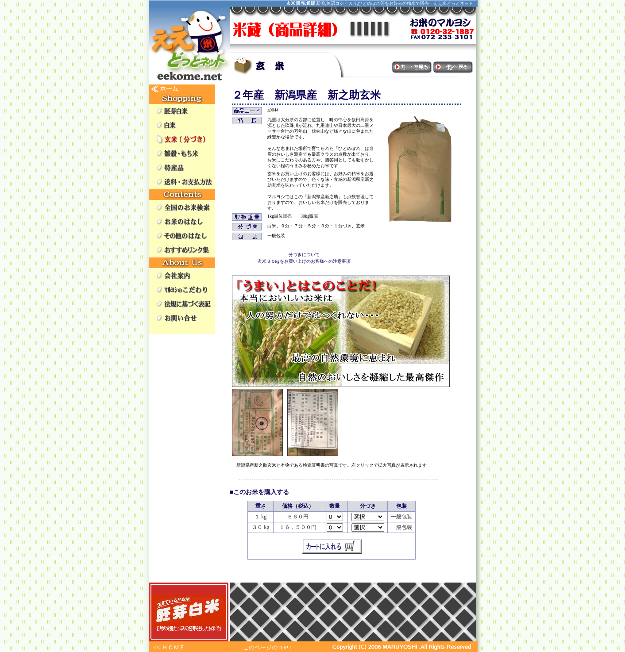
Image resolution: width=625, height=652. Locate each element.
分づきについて (304, 254)
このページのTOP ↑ (268, 647)
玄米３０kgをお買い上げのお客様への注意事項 (304, 261)
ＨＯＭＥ (173, 647)
